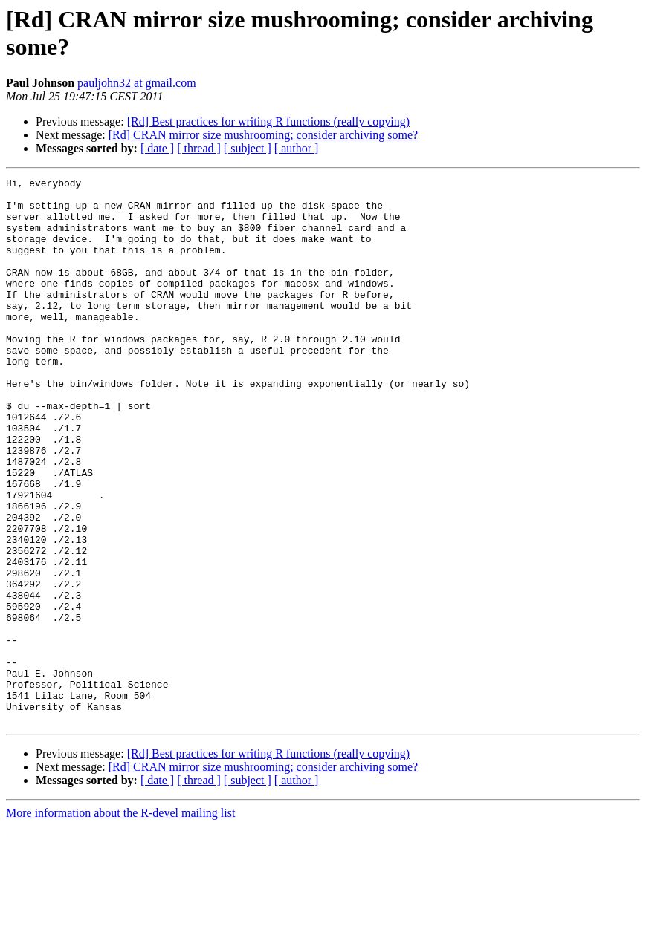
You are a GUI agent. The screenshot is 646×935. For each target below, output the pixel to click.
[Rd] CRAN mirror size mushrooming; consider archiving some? (263, 134)
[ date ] (157, 148)
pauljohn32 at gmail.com (136, 82)
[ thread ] (199, 148)
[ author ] (296, 148)
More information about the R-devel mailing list (120, 922)
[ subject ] (247, 148)
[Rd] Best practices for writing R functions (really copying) (268, 121)
